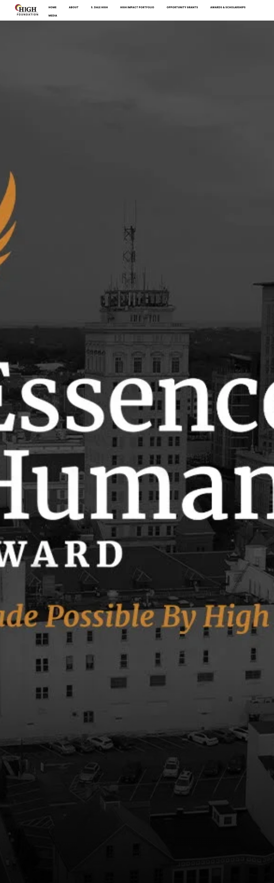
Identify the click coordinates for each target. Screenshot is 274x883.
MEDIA (52, 15)
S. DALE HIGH (99, 7)
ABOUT (74, 7)
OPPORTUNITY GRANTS (182, 7)
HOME (52, 7)
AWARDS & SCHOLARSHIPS (228, 7)
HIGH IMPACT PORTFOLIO (137, 7)
